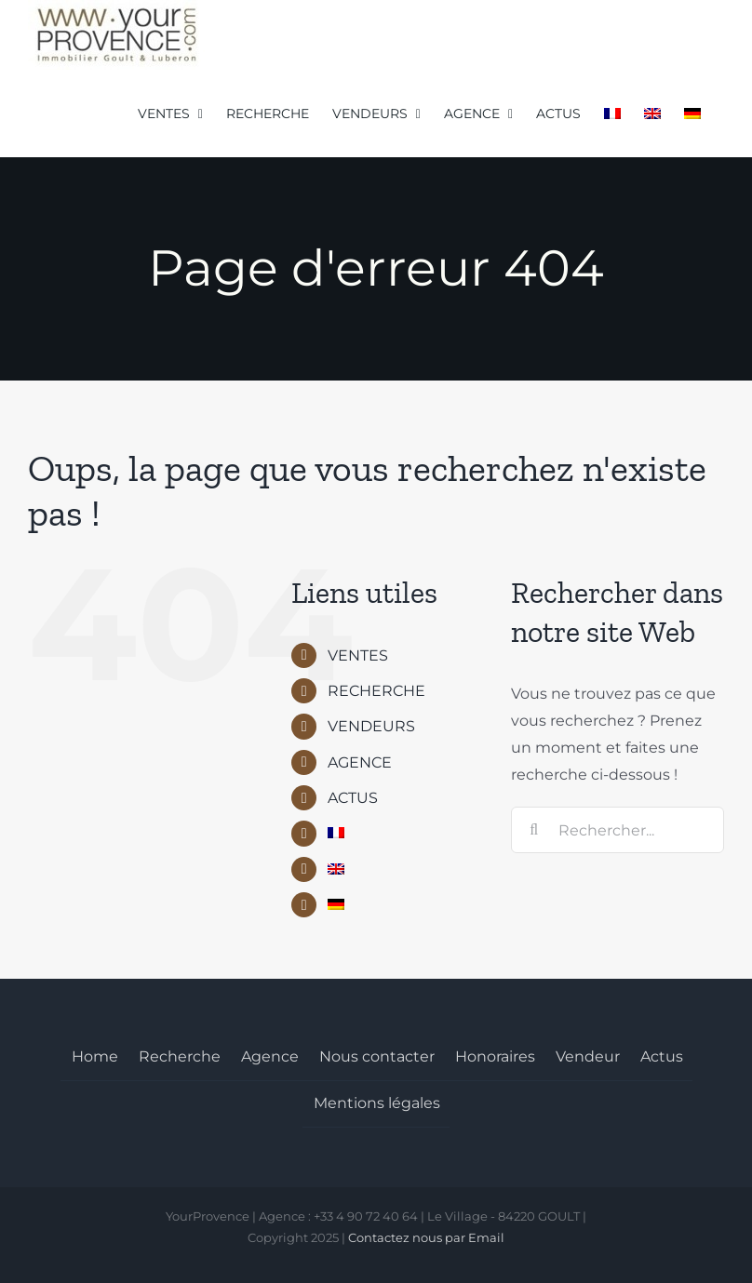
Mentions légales (377, 1103)
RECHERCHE (376, 691)
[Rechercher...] (617, 830)
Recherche (180, 1056)
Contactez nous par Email (426, 1237)
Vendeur (588, 1056)
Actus (661, 1056)
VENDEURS (371, 726)
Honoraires (495, 1056)
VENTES (358, 655)
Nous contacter (377, 1056)
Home (95, 1056)
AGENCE (360, 762)
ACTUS (353, 798)
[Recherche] (534, 830)
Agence (270, 1056)
